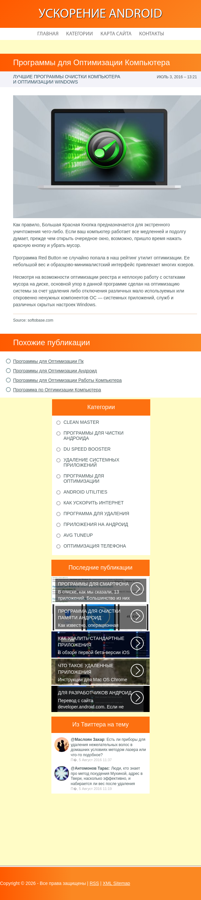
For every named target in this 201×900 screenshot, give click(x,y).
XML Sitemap (116, 883)
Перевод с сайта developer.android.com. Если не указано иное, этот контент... (95, 700)
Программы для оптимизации (84, 478)
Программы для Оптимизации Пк (48, 361)
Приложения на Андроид (96, 524)
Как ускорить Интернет (94, 502)
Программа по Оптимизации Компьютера (57, 389)
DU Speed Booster (87, 449)
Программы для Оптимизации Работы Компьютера (67, 380)
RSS (94, 883)
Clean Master (81, 422)
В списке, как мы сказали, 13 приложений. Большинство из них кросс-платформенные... (95, 591)
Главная (48, 34)
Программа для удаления (96, 513)
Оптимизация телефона (95, 546)
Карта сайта (116, 34)
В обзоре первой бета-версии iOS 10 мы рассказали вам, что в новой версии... (95, 645)
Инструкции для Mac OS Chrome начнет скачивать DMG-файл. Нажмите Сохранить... (95, 673)
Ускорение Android (100, 14)
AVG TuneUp (78, 535)
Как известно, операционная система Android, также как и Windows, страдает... (95, 618)
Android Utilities (85, 492)
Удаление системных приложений (91, 462)
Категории (79, 34)
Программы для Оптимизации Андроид (55, 370)
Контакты (151, 34)
